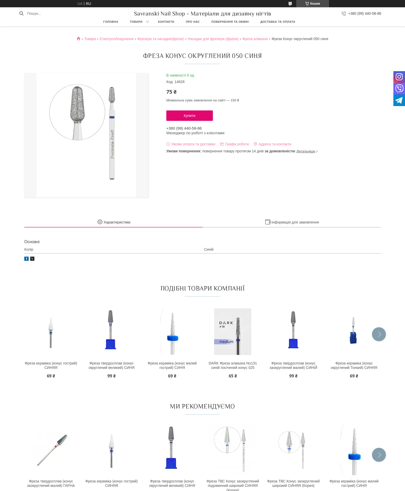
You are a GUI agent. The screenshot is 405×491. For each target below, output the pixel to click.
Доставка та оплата (277, 21)
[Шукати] (21, 13)
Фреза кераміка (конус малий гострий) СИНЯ (172, 365)
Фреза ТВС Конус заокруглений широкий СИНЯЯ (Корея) (293, 483)
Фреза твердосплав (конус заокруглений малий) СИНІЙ (293, 365)
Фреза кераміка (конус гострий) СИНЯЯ (51, 365)
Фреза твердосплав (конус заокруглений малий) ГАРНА (51, 483)
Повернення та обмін (230, 21)
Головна (110, 21)
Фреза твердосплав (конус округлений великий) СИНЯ (112, 365)
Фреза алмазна (255, 39)
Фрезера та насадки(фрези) (160, 39)
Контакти (166, 21)
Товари (136, 21)
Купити (190, 116)
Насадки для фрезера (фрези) (213, 39)
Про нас (193, 21)
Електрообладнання (117, 39)
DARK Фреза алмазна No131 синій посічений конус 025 (233, 365)
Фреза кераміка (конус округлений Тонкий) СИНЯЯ (354, 365)
